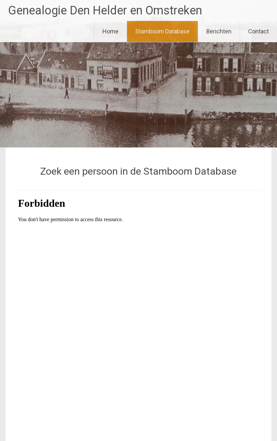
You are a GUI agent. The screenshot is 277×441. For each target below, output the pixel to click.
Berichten (218, 31)
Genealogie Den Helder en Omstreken (105, 10)
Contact (258, 31)
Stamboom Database (162, 31)
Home (110, 31)
